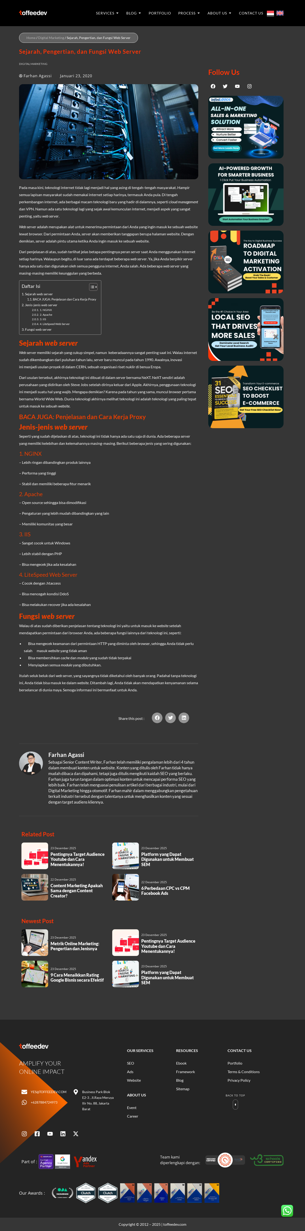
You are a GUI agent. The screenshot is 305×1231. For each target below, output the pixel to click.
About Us (136, 1095)
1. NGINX (46, 309)
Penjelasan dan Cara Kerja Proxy (101, 417)
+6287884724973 (44, 1102)
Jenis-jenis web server (41, 305)
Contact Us (240, 1050)
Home (31, 38)
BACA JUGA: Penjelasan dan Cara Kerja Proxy (64, 299)
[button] (157, 717)
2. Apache (46, 314)
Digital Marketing (51, 38)
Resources (187, 1050)
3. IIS (43, 319)
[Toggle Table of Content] (91, 287)
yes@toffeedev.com (48, 1092)
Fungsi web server (38, 329)
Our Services (140, 1050)
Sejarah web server (39, 294)
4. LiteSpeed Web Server (55, 323)
